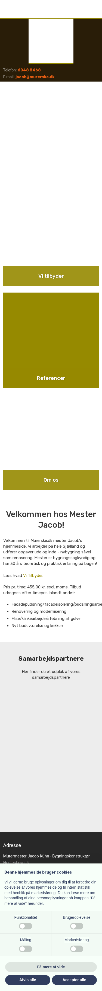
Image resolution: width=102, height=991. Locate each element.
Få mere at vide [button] (51, 967)
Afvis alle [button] (27, 980)
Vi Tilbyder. (33, 575)
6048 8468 (29, 70)
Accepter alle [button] (74, 980)
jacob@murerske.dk (35, 77)
